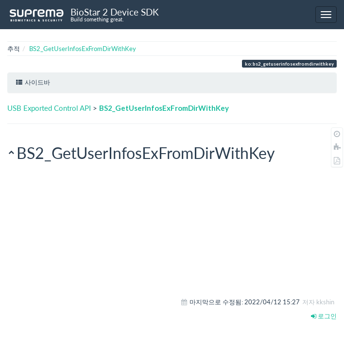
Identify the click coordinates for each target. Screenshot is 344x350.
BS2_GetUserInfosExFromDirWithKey (82, 48)
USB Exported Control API (49, 108)
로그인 (324, 316)
